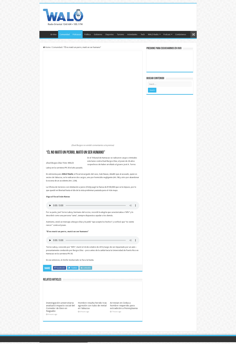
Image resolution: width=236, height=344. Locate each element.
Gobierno (98, 34)
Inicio (45, 34)
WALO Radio (153, 34)
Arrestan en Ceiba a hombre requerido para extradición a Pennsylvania (124, 305)
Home (46, 47)
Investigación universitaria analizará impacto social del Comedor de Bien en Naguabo (60, 306)
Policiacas (77, 34)
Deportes (110, 34)
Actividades (132, 34)
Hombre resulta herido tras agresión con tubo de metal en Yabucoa (92, 305)
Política (87, 34)
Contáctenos (180, 34)
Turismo (120, 34)
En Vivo (54, 34)
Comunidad (65, 34)
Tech (143, 34)
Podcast (166, 34)
